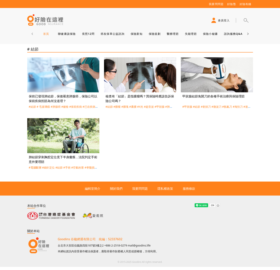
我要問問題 (140, 188)
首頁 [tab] (46, 34)
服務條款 (189, 188)
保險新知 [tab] (136, 34)
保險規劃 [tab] (154, 34)
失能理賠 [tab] (191, 34)
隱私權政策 (165, 188)
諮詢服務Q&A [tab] (233, 34)
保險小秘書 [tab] (210, 34)
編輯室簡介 (92, 188)
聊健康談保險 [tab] (67, 34)
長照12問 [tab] (88, 34)
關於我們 (116, 188)
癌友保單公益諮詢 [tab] (112, 34)
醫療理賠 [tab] (172, 34)
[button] (246, 20)
